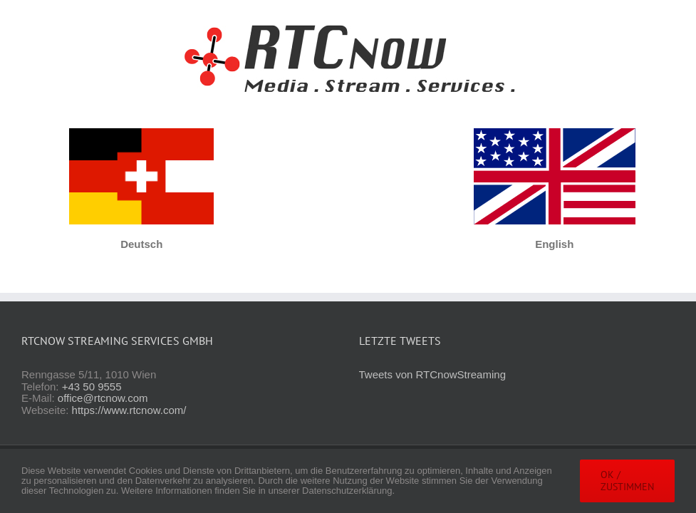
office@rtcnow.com (103, 398)
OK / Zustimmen (627, 480)
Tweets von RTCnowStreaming (432, 374)
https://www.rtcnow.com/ (129, 410)
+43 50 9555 (92, 386)
